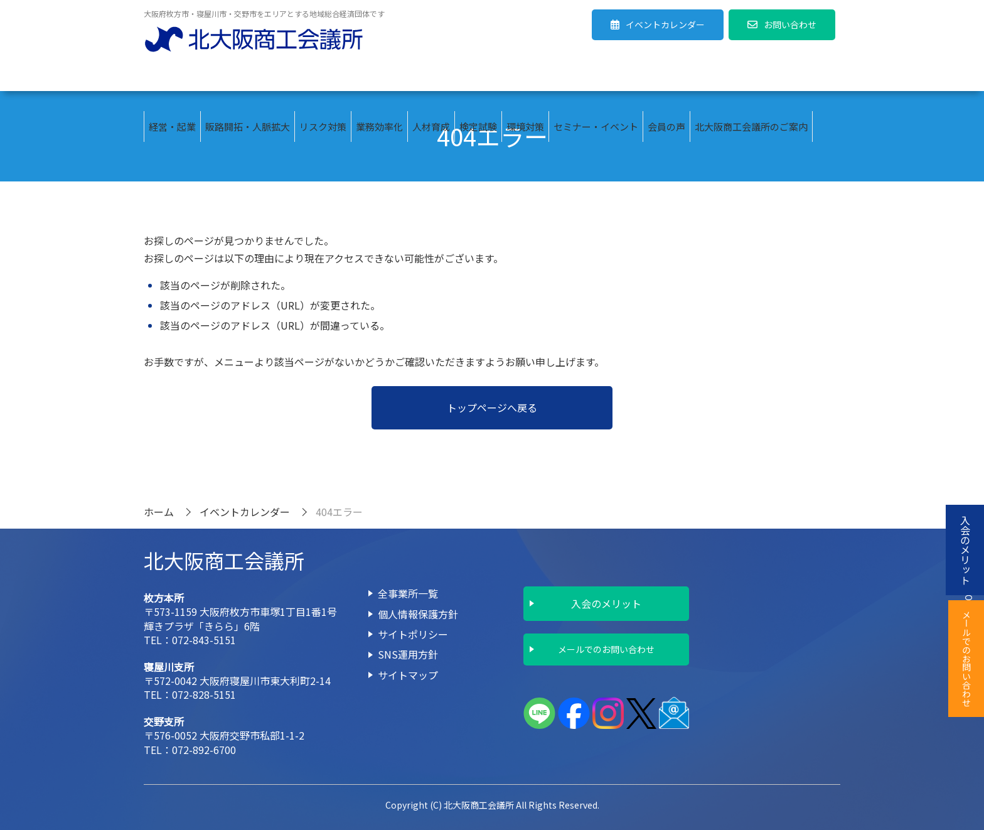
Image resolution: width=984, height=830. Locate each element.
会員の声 (666, 75)
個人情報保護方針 (418, 614)
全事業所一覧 (408, 593)
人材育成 (431, 75)
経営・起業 (172, 75)
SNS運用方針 (408, 654)
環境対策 (525, 75)
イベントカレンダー (245, 512)
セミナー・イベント (596, 75)
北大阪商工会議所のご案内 (751, 75)
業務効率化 (379, 75)
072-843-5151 (204, 639)
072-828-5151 (204, 694)
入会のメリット (606, 603)
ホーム (159, 511)
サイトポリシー (413, 634)
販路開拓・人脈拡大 (247, 75)
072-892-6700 (204, 749)
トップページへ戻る (492, 407)
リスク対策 (322, 75)
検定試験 (478, 75)
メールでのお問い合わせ (606, 649)
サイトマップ (408, 674)
